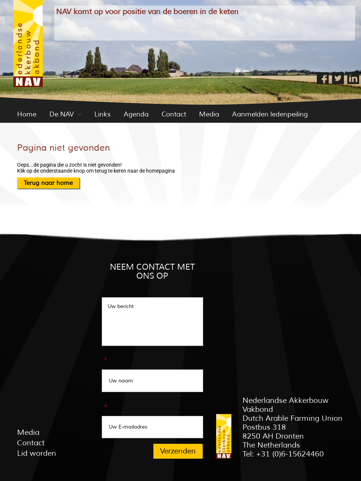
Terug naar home (48, 183)
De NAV (61, 114)
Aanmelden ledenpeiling (270, 114)
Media (209, 114)
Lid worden (36, 453)
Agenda (136, 114)
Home (26, 114)
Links (102, 114)
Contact (174, 114)
